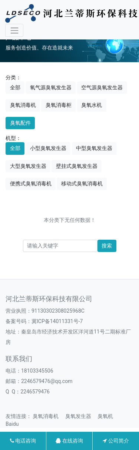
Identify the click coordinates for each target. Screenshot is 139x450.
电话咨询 (23, 441)
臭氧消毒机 (23, 105)
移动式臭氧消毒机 (82, 183)
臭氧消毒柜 (59, 105)
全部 (15, 87)
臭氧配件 (20, 123)
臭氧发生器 (80, 416)
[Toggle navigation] (14, 30)
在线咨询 (69, 441)
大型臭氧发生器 (28, 166)
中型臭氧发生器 (94, 148)
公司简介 (116, 441)
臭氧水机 (91, 105)
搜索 (107, 246)
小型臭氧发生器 (48, 148)
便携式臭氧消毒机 (31, 183)
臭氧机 (107, 416)
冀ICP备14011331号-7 (57, 321)
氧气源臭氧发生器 (51, 87)
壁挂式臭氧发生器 (76, 166)
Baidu (15, 424)
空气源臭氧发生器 (102, 87)
